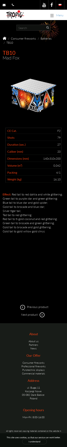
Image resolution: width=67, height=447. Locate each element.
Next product (33, 314)
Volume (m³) (14, 166)
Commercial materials (33, 373)
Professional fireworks (33, 366)
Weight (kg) (14, 179)
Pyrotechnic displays (33, 370)
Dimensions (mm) (18, 159)
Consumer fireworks (23, 38)
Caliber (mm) (15, 152)
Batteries (46, 38)
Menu (56, 15)
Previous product (33, 307)
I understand (34, 441)
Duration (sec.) (16, 145)
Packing (12, 173)
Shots (10, 138)
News (33, 348)
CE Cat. (12, 131)
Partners (33, 344)
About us (34, 341)
